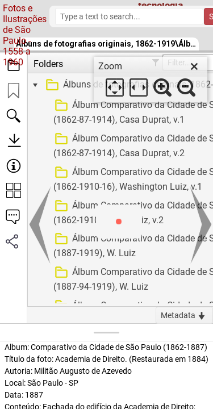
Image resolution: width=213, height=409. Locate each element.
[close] (194, 66)
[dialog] (150, 79)
